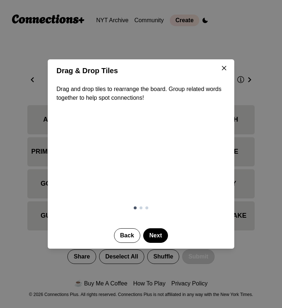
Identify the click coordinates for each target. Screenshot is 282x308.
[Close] (224, 68)
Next (155, 235)
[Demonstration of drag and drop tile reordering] (141, 158)
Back (127, 235)
